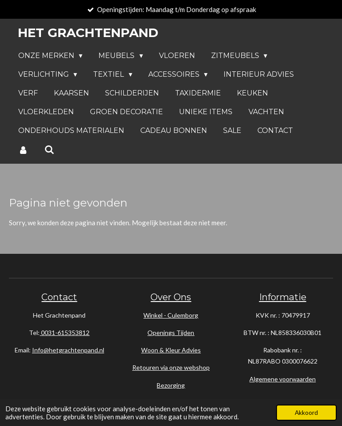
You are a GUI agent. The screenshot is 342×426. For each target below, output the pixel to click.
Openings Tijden (170, 332)
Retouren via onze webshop (171, 367)
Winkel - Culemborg (170, 315)
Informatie (282, 296)
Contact (59, 296)
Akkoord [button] (306, 412)
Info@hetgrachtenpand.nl (68, 350)
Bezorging (171, 385)
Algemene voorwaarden (282, 379)
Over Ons (171, 296)
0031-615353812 (65, 332)
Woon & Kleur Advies (171, 350)
